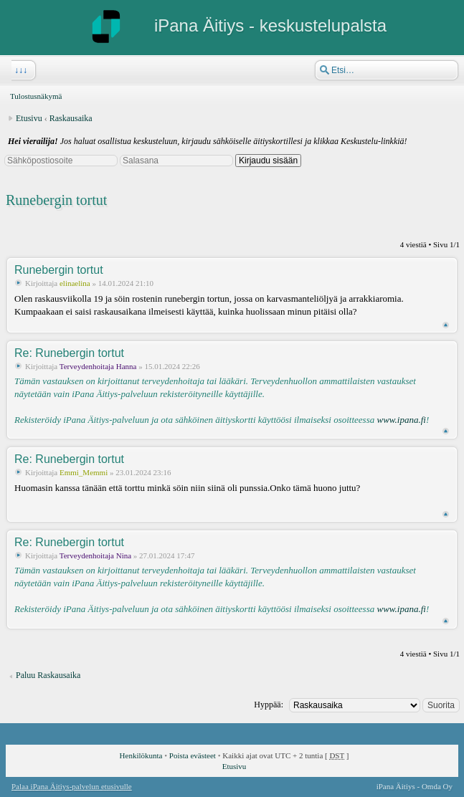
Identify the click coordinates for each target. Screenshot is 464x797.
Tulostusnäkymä (36, 96)
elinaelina (75, 283)
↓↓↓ (19, 70)
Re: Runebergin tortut (69, 353)
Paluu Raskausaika (48, 675)
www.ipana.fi (401, 419)
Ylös (446, 325)
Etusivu (29, 118)
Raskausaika (71, 118)
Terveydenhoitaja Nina (95, 555)
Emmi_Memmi (84, 472)
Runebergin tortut (56, 200)
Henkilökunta (141, 755)
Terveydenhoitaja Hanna (98, 366)
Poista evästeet (192, 755)
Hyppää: (268, 705)
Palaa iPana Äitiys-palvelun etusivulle (71, 786)
